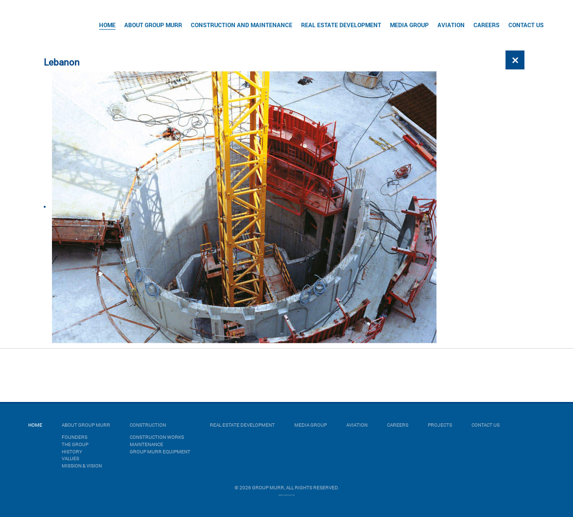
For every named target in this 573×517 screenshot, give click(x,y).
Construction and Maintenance (241, 25)
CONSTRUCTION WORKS (157, 437)
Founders (74, 437)
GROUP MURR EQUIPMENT (160, 452)
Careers (486, 25)
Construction (148, 425)
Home (107, 25)
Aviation (451, 25)
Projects (440, 425)
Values (70, 458)
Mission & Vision (82, 466)
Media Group (409, 25)
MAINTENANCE (146, 444)
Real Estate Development (341, 25)
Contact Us (526, 25)
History (72, 452)
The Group (75, 444)
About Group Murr (153, 25)
